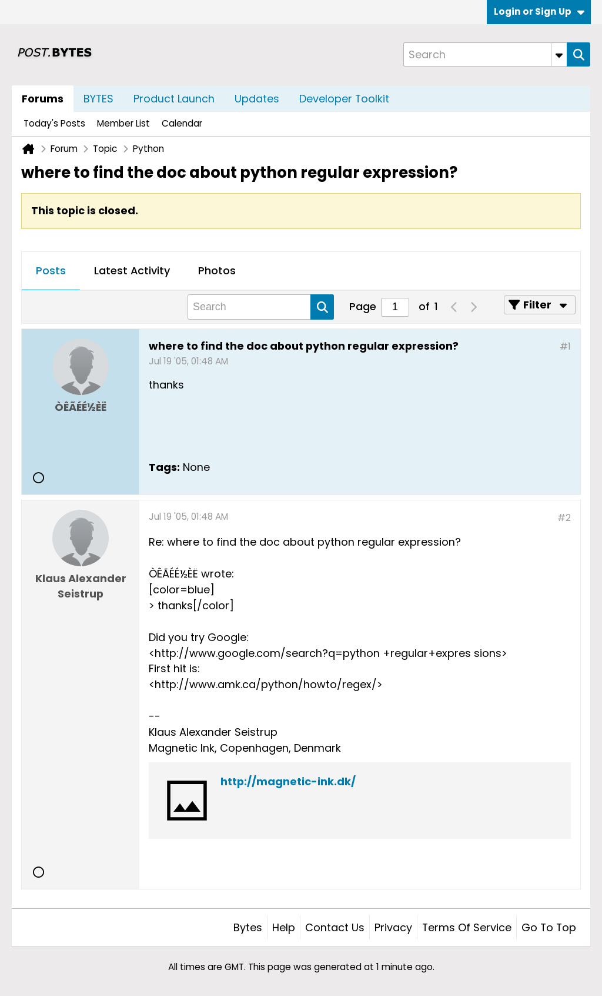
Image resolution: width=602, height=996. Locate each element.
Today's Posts (54, 123)
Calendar (182, 123)
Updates (257, 98)
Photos (217, 270)
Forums (42, 98)
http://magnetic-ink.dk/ (288, 781)
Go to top (548, 927)
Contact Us (334, 927)
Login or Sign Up (539, 11)
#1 (565, 346)
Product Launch (174, 98)
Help (283, 927)
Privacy (393, 927)
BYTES (98, 98)
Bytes (247, 927)
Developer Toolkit (344, 98)
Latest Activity (132, 270)
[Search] (485, 54)
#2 (564, 518)
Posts (51, 270)
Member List (123, 123)
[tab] (51, 271)
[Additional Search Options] (559, 54)
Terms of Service (466, 927)
